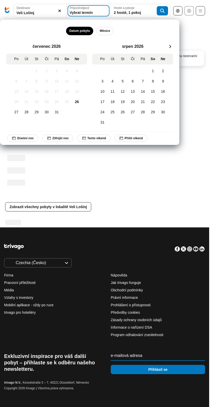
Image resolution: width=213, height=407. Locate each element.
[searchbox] (39, 13)
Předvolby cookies (126, 312)
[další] (170, 46)
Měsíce (105, 31)
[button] (39, 11)
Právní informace (124, 297)
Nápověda (119, 275)
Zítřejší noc (58, 138)
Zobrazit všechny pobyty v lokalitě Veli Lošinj (48, 207)
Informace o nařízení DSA (131, 327)
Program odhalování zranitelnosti (137, 335)
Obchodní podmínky (127, 290)
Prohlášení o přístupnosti (131, 305)
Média (9, 290)
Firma (8, 275)
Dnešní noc (23, 138)
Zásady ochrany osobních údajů (136, 320)
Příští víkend (131, 138)
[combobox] (39, 10)
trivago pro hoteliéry (20, 312)
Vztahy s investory (18, 297)
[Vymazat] (59, 11)
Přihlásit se (158, 369)
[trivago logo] (7, 11)
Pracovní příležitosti (19, 283)
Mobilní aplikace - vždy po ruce (28, 305)
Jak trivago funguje (126, 283)
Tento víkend (94, 138)
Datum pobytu (79, 31)
